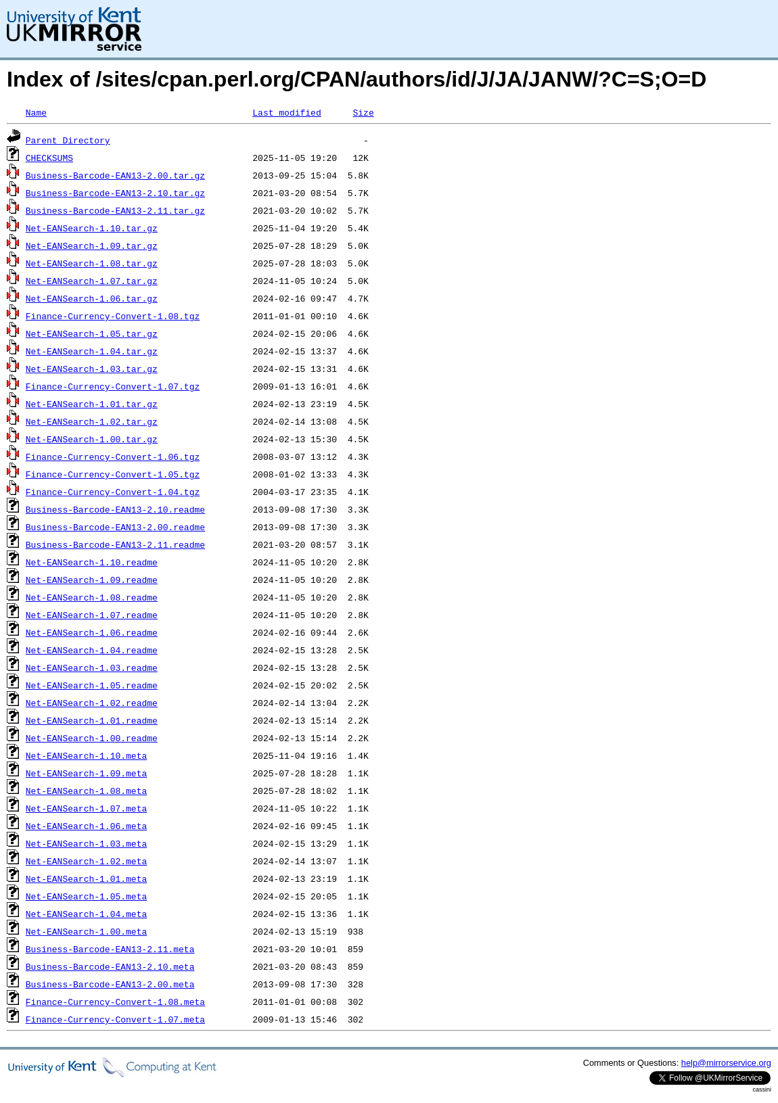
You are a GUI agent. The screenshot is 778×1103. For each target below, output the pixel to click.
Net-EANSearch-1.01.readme (92, 720)
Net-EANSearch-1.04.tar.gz (92, 351)
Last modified (286, 112)
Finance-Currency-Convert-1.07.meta (115, 1019)
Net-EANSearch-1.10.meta (86, 755)
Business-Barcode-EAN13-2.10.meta (110, 966)
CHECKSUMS (49, 157)
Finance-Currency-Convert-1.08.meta (115, 1001)
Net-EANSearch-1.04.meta (86, 914)
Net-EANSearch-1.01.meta (86, 878)
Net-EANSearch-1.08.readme (92, 597)
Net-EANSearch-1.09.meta (86, 773)
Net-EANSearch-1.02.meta (86, 861)
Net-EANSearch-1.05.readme (92, 685)
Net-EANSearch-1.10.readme (92, 562)
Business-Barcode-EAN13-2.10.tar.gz (115, 193)
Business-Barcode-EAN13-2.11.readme (115, 544)
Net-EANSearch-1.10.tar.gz (92, 228)
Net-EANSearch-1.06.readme (92, 632)
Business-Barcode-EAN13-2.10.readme (115, 509)
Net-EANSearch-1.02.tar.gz (92, 421)
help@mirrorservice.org (726, 1063)
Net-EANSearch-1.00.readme (92, 738)
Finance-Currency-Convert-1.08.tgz (113, 316)
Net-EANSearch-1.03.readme (92, 667)
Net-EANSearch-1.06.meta (86, 826)
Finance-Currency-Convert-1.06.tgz (113, 456)
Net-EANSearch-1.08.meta (86, 790)
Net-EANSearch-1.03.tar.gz (92, 368)
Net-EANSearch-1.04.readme (92, 650)
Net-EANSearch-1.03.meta (86, 843)
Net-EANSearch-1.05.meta (86, 896)
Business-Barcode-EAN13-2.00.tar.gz (115, 175)
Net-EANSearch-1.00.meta (86, 931)
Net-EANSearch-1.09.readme (92, 579)
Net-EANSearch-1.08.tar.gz (92, 263)
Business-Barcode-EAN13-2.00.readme (115, 527)
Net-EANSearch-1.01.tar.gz (92, 404)
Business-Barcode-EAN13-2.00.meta (110, 984)
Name (36, 112)
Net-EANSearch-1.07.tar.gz (92, 281)
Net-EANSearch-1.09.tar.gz (92, 245)
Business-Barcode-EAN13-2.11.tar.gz (115, 210)
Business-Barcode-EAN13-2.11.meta (110, 949)
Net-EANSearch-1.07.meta (86, 808)
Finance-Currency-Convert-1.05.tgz (113, 474)
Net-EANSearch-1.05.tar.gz (92, 333)
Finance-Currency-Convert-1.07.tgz (113, 386)
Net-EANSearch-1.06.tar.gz (92, 298)
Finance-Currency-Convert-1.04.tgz (113, 492)
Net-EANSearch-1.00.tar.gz (92, 439)
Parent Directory (68, 140)
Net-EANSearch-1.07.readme (92, 615)
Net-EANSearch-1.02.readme (92, 703)
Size (362, 112)
